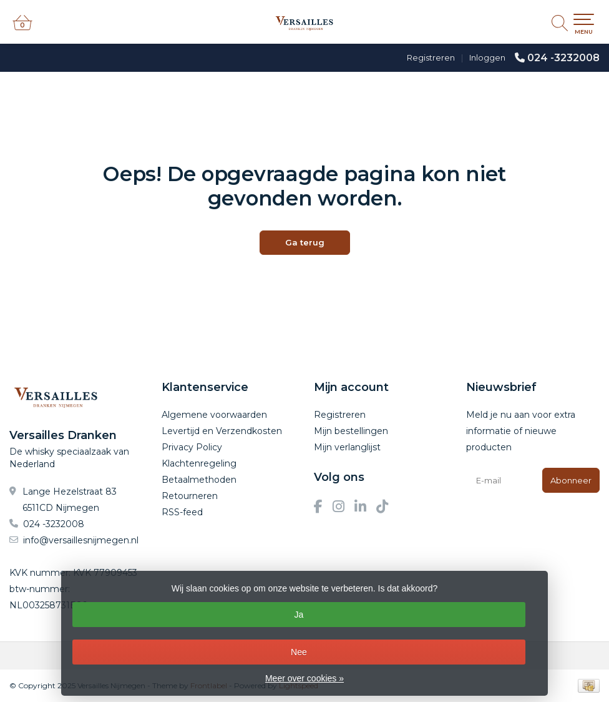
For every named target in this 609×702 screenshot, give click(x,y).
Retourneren (190, 496)
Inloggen (487, 57)
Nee (299, 652)
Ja (298, 615)
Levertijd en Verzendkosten (222, 431)
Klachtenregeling (199, 463)
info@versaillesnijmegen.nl (81, 540)
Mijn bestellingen (351, 431)
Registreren (431, 57)
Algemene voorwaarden (214, 414)
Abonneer (571, 480)
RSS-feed (182, 512)
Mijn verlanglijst (347, 447)
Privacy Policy (192, 447)
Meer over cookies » (304, 678)
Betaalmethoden (199, 479)
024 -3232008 (563, 58)
